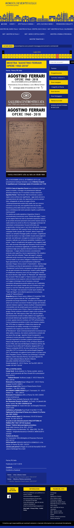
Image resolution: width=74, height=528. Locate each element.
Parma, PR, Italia (11, 460)
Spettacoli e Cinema (55, 496)
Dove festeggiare (56, 96)
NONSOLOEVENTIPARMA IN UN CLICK (59, 106)
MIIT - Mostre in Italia (56, 511)
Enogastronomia (56, 73)
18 (49, 56)
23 (63, 56)
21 (57, 56)
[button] (12, 24)
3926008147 (32, 504)
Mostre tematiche (55, 518)
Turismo (53, 68)
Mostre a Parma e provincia (60, 34)
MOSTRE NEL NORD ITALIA (57, 502)
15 (41, 56)
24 (65, 56)
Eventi (52, 494)
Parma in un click (56, 101)
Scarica (14, 429)
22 (60, 56)
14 (38, 56)
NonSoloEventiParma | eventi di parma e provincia (21, 5)
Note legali (26, 508)
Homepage (53, 492)
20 (54, 56)
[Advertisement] (53, 7)
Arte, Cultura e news (55, 498)
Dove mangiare (56, 82)
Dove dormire (55, 91)
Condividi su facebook (13, 470)
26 (71, 56)
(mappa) (9, 384)
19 (52, 56)
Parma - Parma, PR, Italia (14, 70)
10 (28, 56)
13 (36, 56)
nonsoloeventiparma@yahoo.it (31, 496)
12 (33, 56)
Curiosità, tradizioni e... (58, 78)
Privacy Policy (34, 508)
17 (46, 56)
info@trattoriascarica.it (20, 431)
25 (68, 56)
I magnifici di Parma (57, 87)
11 (30, 56)
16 (44, 56)
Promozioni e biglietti (56, 500)
